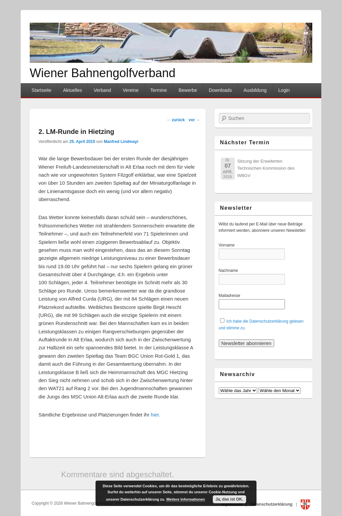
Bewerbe (188, 90)
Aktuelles (72, 90)
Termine (158, 90)
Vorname (230, 245)
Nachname (230, 270)
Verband (102, 90)
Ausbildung (255, 90)
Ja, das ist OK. (229, 499)
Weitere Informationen (185, 499)
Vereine (131, 90)
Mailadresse (230, 295)
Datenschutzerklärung (272, 504)
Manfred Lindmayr (121, 141)
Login (284, 90)
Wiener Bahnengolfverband (102, 73)
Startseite (41, 90)
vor (194, 120)
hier (155, 414)
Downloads (220, 90)
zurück (176, 120)
